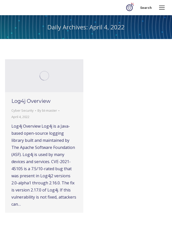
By (47, 110)
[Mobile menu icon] (162, 8)
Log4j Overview (31, 101)
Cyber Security (22, 110)
